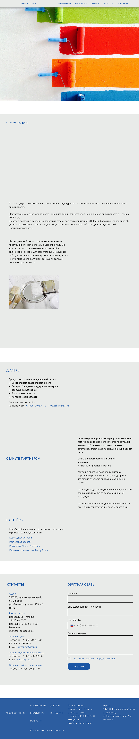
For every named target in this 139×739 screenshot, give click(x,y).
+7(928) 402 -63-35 (58, 405)
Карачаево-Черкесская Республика (28, 550)
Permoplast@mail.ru (27, 647)
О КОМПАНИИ (64, 3)
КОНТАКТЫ (123, 3)
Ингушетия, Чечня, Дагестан (24, 546)
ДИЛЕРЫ (95, 3)
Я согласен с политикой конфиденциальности (94, 658)
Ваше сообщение (77, 633)
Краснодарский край (20, 537)
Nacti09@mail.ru (25, 659)
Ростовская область (20, 541)
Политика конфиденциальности (47, 730)
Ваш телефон (75, 620)
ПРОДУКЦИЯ (81, 3)
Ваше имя (73, 593)
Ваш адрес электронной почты (84, 606)
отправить (79, 666)
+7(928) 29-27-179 (36, 405)
